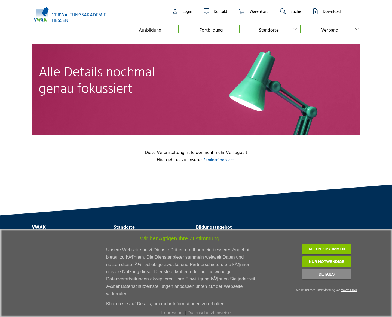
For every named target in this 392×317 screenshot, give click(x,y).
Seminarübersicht (218, 160)
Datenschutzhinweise (209, 312)
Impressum (172, 312)
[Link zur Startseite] (73, 15)
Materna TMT (349, 290)
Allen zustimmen (326, 249)
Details (327, 274)
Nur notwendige (327, 261)
